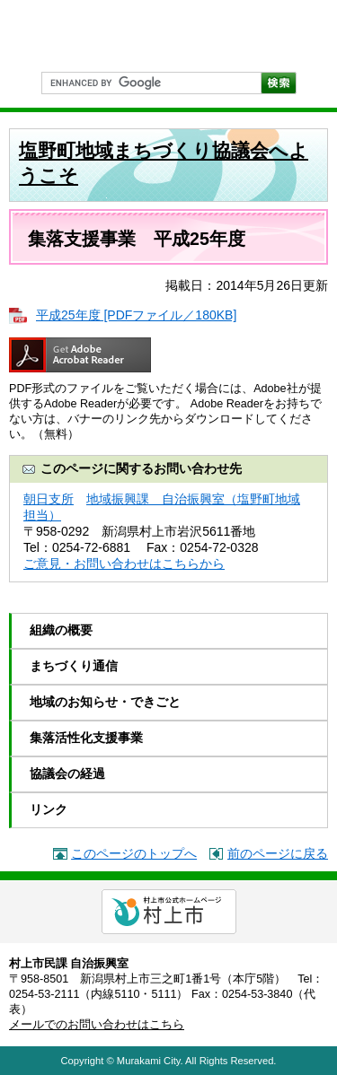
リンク (48, 809)
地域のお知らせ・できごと (105, 702)
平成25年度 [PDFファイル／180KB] (136, 315)
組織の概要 (61, 630)
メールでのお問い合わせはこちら (96, 1024)
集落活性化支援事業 (86, 737)
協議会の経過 (67, 773)
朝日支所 (48, 499)
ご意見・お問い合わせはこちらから (124, 563)
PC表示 (306, 33)
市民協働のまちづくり (99, 35)
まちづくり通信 (74, 666)
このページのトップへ (134, 853)
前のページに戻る (277, 853)
